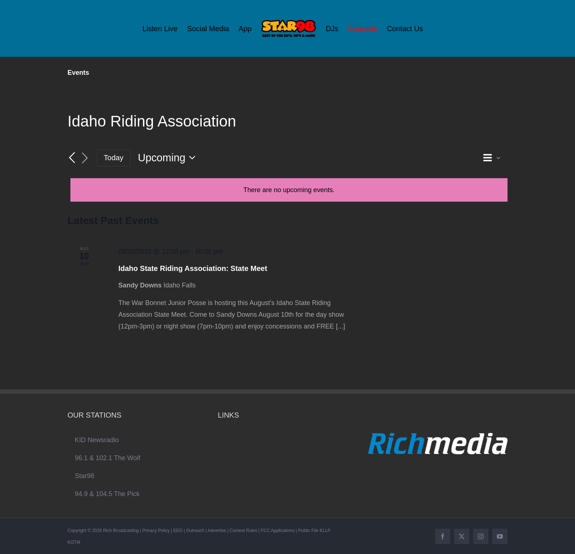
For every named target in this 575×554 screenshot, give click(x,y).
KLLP (325, 530)
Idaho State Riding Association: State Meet (192, 268)
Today (114, 158)
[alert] (289, 190)
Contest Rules (243, 530)
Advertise (217, 530)
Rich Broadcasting (121, 530)
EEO (178, 530)
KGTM (73, 542)
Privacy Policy (156, 530)
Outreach (195, 530)
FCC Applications (277, 530)
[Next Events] (85, 158)
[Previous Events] (71, 157)
